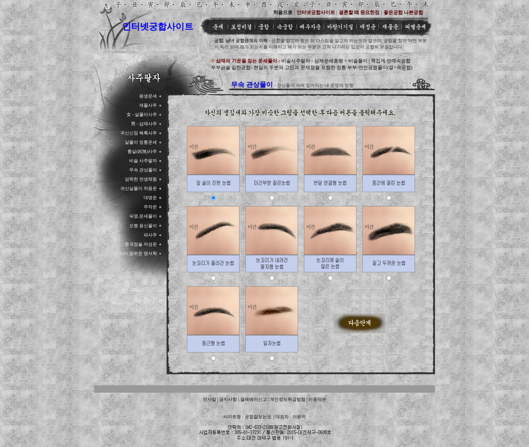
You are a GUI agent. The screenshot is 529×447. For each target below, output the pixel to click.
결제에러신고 (253, 399)
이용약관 (317, 399)
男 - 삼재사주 (144, 123)
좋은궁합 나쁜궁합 (403, 12)
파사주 (150, 235)
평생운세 (148, 96)
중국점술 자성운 (141, 244)
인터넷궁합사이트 (157, 26)
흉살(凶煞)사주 (142, 151)
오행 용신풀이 (143, 225)
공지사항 (228, 399)
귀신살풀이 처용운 (138, 188)
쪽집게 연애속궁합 (391, 61)
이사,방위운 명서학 (138, 253)
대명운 (150, 197)
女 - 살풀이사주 (142, 114)
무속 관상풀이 (143, 170)
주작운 (150, 206)
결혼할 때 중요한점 (359, 12)
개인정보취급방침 (287, 399)
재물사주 (148, 105)
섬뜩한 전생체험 (141, 179)
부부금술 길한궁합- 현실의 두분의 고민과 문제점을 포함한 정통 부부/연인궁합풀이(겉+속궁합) (311, 67)
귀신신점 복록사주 (138, 133)
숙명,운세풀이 (143, 216)
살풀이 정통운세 (141, 142)
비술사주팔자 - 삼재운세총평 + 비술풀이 (325, 61)
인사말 (209, 399)
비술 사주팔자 (143, 160)
